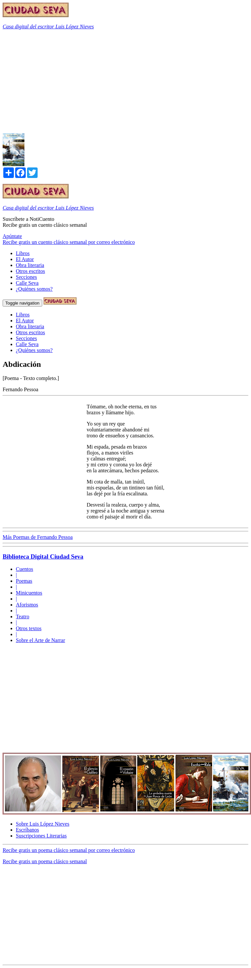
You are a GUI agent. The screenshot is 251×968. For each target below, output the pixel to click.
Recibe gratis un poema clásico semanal (45, 861)
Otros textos (29, 628)
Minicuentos (29, 593)
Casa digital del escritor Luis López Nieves (48, 26)
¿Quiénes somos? (34, 289)
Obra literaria (30, 265)
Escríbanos (27, 830)
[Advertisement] (97, 81)
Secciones (26, 277)
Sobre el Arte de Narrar (40, 640)
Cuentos (24, 569)
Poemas (24, 581)
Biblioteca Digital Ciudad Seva (43, 556)
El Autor (25, 259)
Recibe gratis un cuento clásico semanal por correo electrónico (69, 242)
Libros (23, 253)
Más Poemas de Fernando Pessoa (38, 537)
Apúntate (12, 236)
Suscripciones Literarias (41, 835)
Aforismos (27, 604)
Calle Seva (27, 283)
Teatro (22, 616)
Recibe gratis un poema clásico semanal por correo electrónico (69, 850)
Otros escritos (30, 271)
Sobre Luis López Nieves (42, 824)
